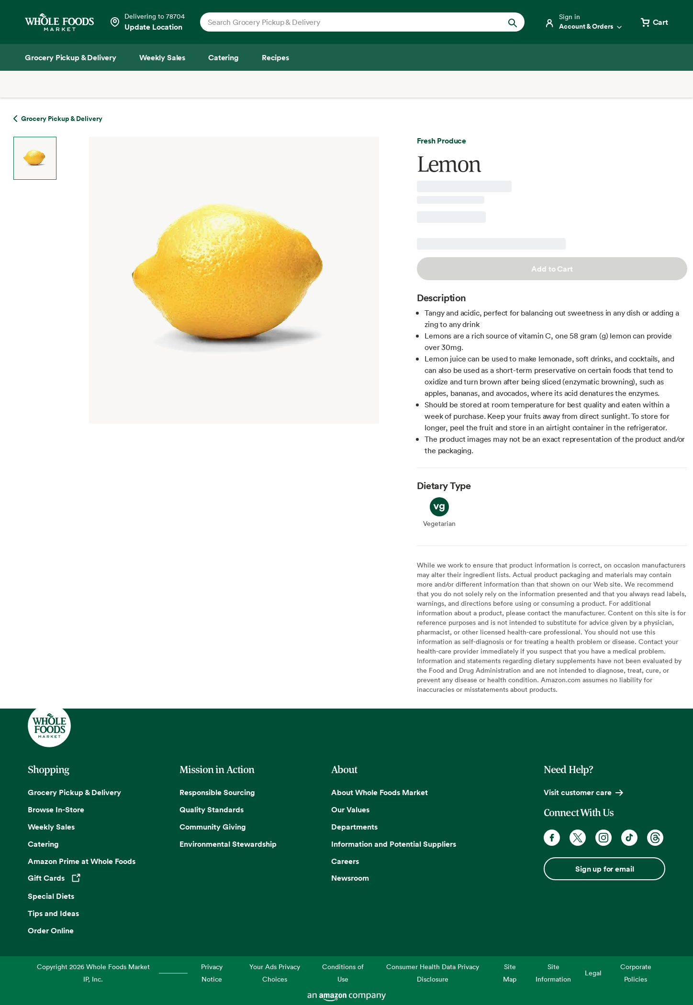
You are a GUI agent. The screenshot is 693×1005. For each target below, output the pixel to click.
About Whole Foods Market (379, 792)
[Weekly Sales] (162, 57)
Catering (43, 844)
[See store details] (147, 22)
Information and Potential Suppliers (393, 844)
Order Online (51, 930)
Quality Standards (211, 809)
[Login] (584, 22)
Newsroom (350, 878)
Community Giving (212, 826)
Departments (354, 826)
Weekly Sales (51, 826)
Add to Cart (551, 268)
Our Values (350, 809)
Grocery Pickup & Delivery (74, 792)
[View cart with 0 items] (653, 22)
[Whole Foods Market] (59, 22)
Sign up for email (604, 868)
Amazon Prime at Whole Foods (81, 861)
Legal (593, 972)
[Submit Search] (512, 22)
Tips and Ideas (53, 913)
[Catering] (223, 57)
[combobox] (347, 22)
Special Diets (51, 896)
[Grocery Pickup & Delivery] (70, 57)
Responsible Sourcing (217, 792)
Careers (345, 861)
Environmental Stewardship (228, 844)
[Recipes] (275, 57)
